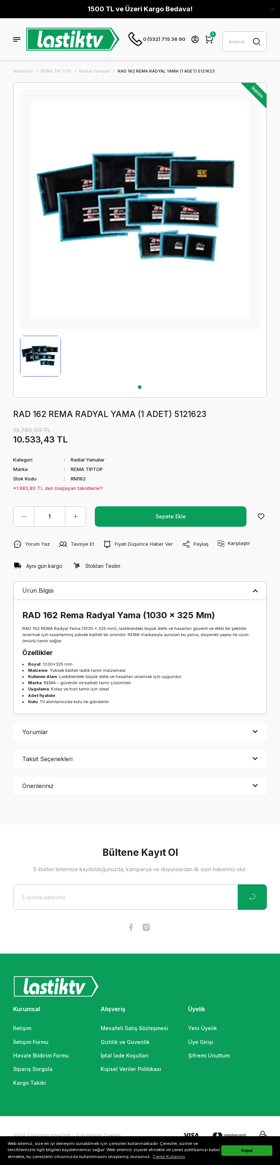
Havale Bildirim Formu (41, 1056)
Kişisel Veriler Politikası (131, 1069)
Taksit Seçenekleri (47, 759)
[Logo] (73, 39)
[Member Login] (195, 39)
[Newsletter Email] (140, 897)
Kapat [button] (247, 1150)
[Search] (244, 41)
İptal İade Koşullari (125, 1056)
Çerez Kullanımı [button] (169, 1156)
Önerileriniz (38, 786)
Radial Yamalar (88, 460)
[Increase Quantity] (75, 517)
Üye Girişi (200, 1042)
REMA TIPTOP (87, 469)
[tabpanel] (40, 356)
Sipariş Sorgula (32, 1069)
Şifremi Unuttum (209, 1056)
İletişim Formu (30, 1042)
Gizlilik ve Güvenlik (125, 1042)
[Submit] (252, 897)
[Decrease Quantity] (23, 517)
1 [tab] (139, 387)
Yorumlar (35, 732)
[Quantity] (49, 517)
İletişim (22, 1028)
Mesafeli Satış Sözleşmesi (134, 1028)
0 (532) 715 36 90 (156, 39)
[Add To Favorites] (261, 517)
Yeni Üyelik (202, 1028)
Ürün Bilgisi (38, 591)
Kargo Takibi (29, 1083)
